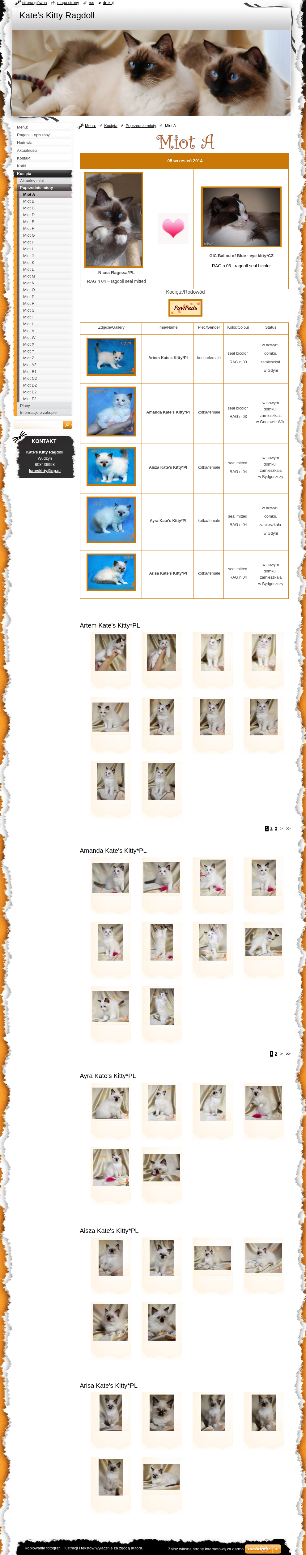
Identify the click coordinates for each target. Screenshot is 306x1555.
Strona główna (34, 2)
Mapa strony (68, 2)
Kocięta (110, 125)
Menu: (90, 125)
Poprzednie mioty (140, 125)
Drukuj (108, 2)
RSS (91, 2)
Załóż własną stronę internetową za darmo (206, 1549)
